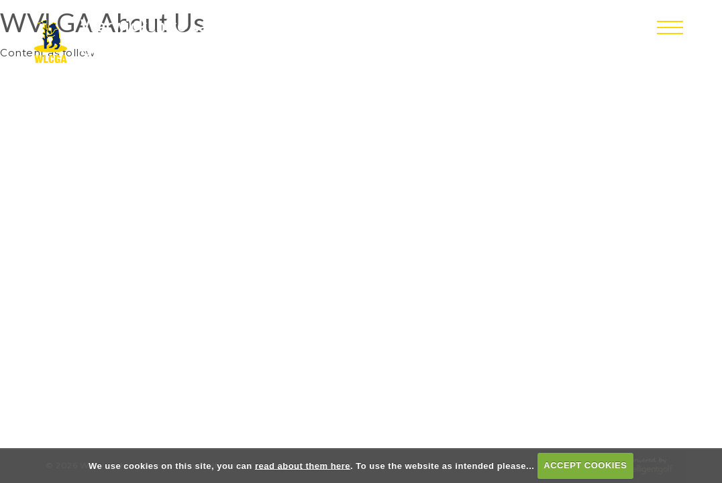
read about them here (302, 465)
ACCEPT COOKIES (585, 465)
